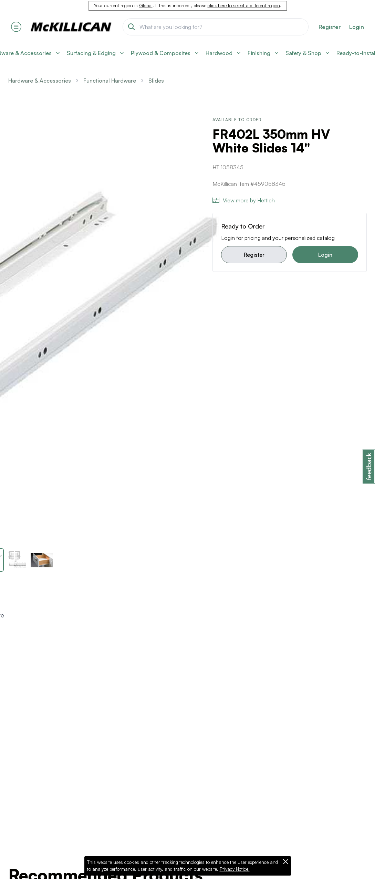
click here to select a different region (244, 5)
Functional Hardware (109, 80)
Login (356, 26)
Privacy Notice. (235, 869)
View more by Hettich (243, 200)
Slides (156, 80)
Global (146, 5)
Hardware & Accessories (39, 80)
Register (254, 254)
